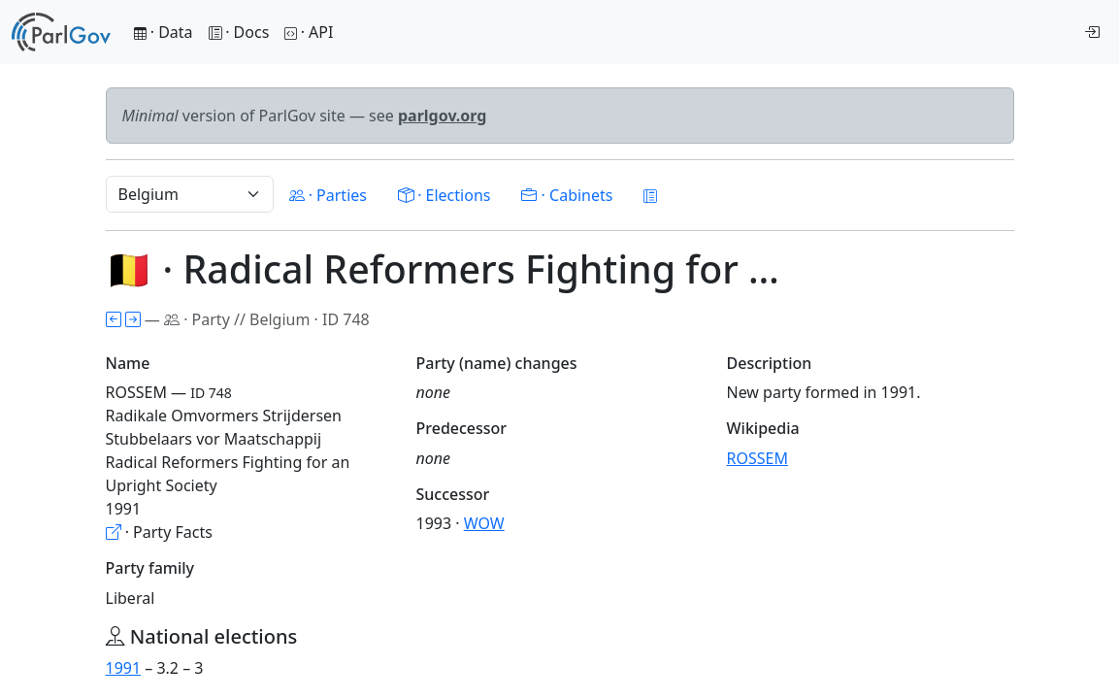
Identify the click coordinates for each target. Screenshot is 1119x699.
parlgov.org (442, 115)
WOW (484, 523)
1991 (124, 668)
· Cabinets (566, 195)
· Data (163, 32)
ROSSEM (757, 458)
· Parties (328, 195)
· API (308, 32)
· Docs (239, 32)
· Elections (444, 195)
